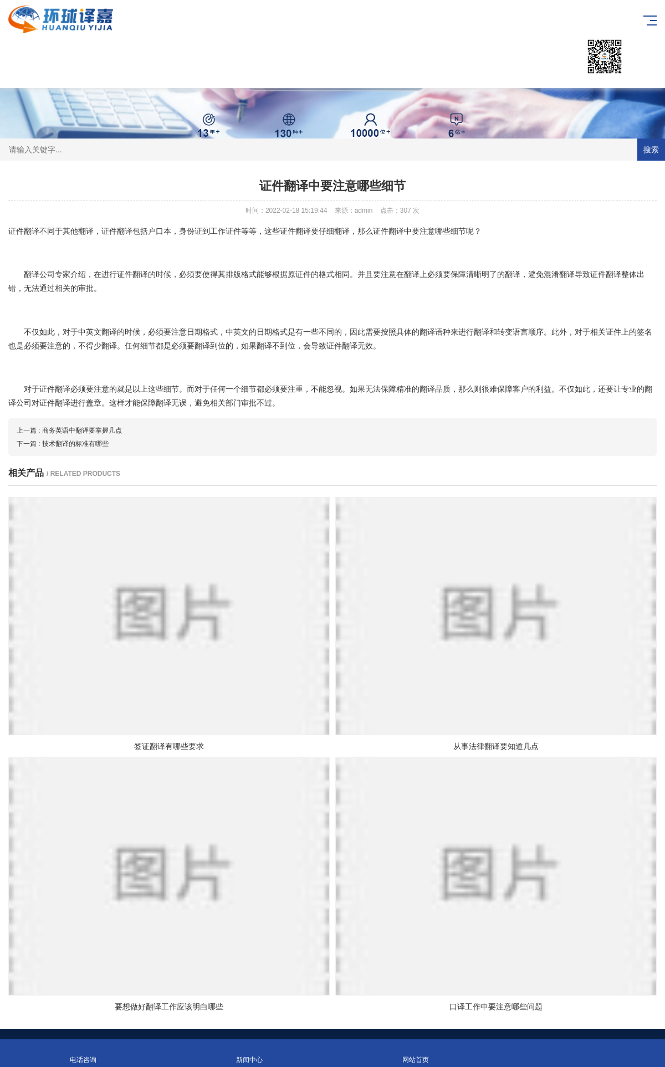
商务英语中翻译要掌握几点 (82, 430)
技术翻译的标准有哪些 (75, 444)
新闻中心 (249, 1053)
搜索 (651, 149)
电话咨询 (83, 1053)
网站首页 (415, 1053)
